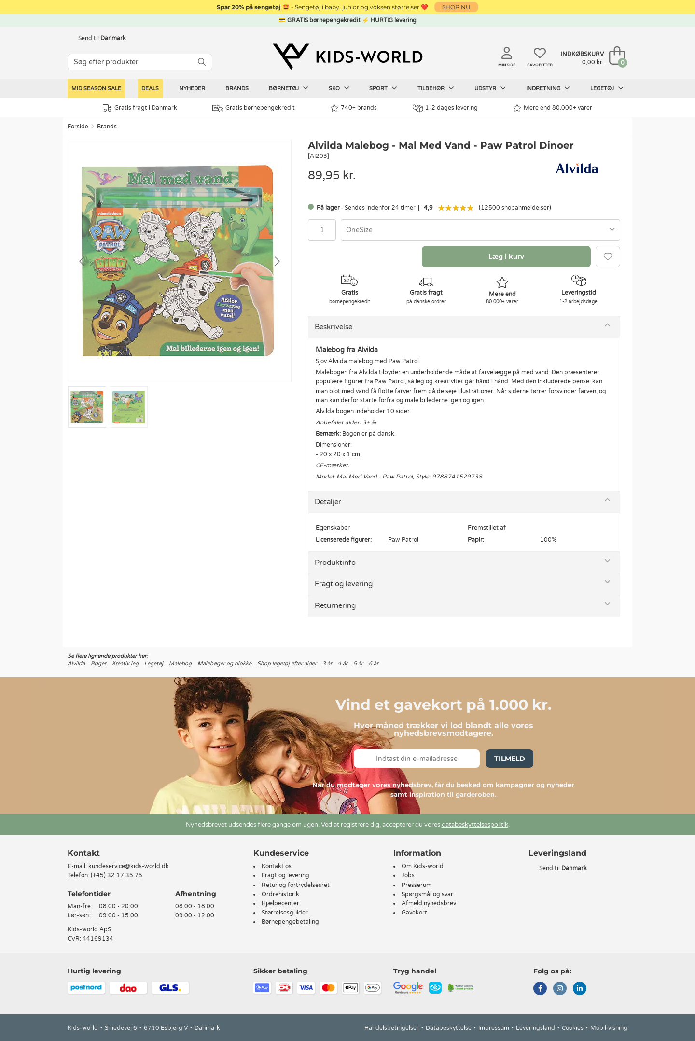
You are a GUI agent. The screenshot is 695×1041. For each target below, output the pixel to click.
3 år (327, 664)
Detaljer (328, 501)
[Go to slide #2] (129, 407)
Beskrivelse (333, 327)
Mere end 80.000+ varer (552, 108)
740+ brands (353, 108)
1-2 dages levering (445, 108)
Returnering (335, 605)
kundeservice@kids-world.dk (128, 866)
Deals (150, 88)
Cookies (573, 1028)
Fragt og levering (344, 583)
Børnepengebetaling (290, 921)
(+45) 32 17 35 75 (116, 875)
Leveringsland (535, 1028)
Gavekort (414, 912)
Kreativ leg (125, 664)
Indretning (548, 88)
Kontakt (84, 853)
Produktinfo (335, 562)
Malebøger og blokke (224, 664)
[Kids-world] (347, 56)
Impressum (493, 1028)
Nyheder (192, 88)
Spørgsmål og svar (427, 894)
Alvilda (76, 664)
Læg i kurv (506, 256)
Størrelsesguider (285, 912)
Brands (237, 88)
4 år (343, 664)
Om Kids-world (423, 866)
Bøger (98, 664)
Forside (78, 126)
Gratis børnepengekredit (253, 108)
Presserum (416, 885)
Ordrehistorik (280, 894)
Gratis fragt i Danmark (140, 108)
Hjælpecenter (280, 903)
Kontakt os (277, 866)
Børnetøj (288, 88)
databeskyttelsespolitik (475, 825)
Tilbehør (435, 88)
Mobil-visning (608, 1028)
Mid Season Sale (96, 88)
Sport (383, 88)
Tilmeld (509, 758)
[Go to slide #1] (87, 407)
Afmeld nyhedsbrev (429, 903)
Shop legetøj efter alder (287, 664)
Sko (339, 88)
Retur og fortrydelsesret (296, 885)
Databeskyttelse (449, 1028)
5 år (358, 664)
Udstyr (490, 88)
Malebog (180, 664)
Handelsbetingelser (391, 1028)
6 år (373, 664)
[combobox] (480, 230)
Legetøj (607, 88)
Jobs (408, 875)
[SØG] (202, 62)
